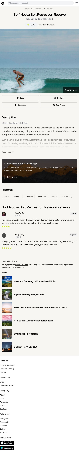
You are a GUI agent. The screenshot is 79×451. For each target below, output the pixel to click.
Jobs (2, 398)
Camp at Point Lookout (25, 347)
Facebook (4, 422)
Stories (3, 372)
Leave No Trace (21, 265)
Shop (2, 382)
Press (2, 405)
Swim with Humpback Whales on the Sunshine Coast (40, 307)
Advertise (4, 402)
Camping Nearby (7, 369)
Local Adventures (7, 365)
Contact (3, 409)
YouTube (3, 432)
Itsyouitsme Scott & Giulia (18, 123)
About (2, 395)
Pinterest (3, 425)
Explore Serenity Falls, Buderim (29, 294)
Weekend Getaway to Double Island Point (35, 281)
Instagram (4, 418)
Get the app (12, 177)
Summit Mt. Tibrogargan (26, 333)
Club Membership (7, 385)
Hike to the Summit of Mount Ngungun (33, 320)
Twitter (3, 429)
